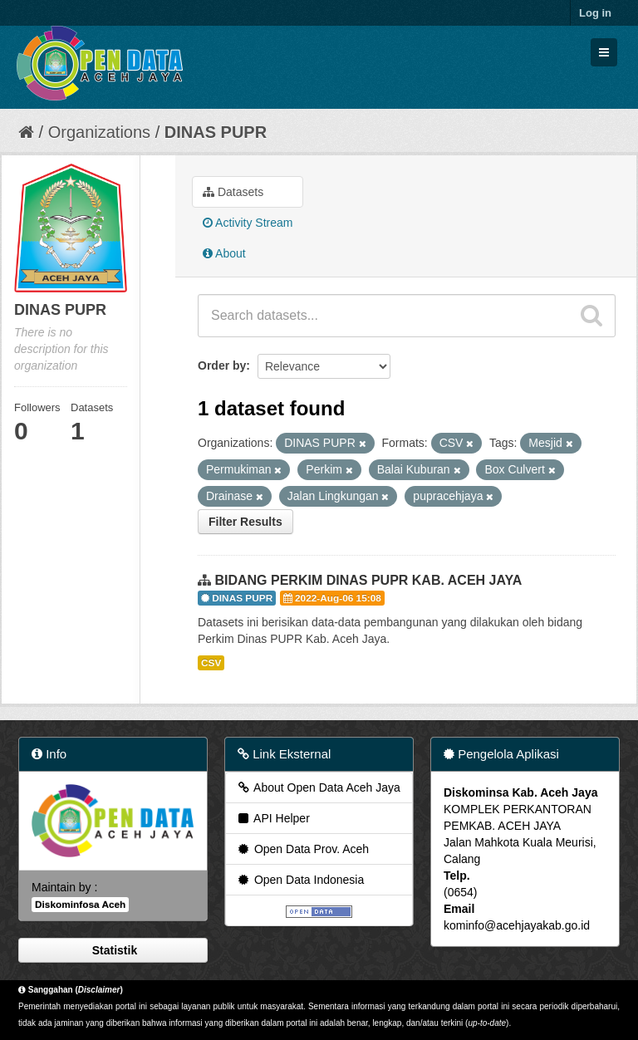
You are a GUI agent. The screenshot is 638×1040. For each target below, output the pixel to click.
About (224, 253)
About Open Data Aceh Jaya (318, 787)
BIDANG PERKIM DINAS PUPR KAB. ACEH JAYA (368, 580)
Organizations (99, 132)
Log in (595, 13)
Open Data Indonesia (300, 879)
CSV (211, 663)
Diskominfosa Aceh (80, 904)
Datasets (233, 192)
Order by (222, 365)
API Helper (273, 818)
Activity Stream (247, 222)
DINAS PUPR (215, 132)
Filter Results (245, 521)
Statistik (113, 950)
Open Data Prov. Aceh (302, 849)
